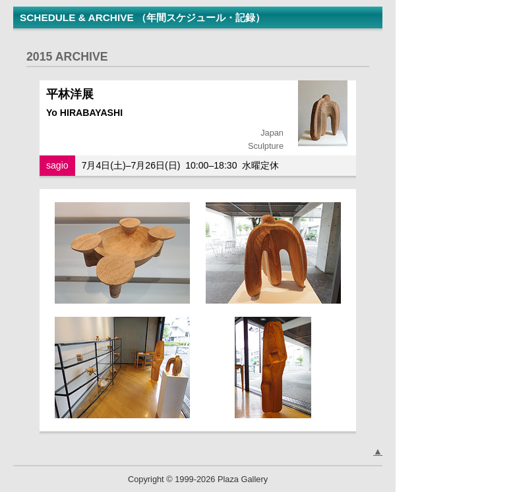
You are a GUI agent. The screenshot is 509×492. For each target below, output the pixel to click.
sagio (57, 165)
